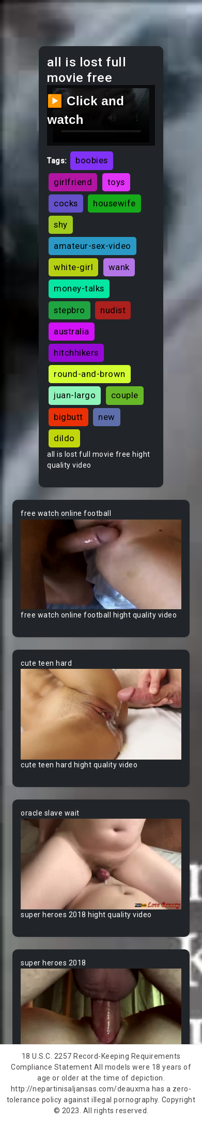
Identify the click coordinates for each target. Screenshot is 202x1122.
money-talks (79, 288)
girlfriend (73, 182)
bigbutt (68, 417)
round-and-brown (90, 374)
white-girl (73, 267)
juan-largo (75, 395)
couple (124, 395)
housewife (114, 203)
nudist (113, 310)
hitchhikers (76, 352)
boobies (91, 160)
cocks (66, 203)
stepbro (69, 310)
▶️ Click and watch (85, 110)
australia (71, 331)
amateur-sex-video (92, 246)
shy (61, 224)
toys (116, 182)
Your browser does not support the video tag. (101, 564)
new (106, 417)
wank (119, 267)
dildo (64, 438)
